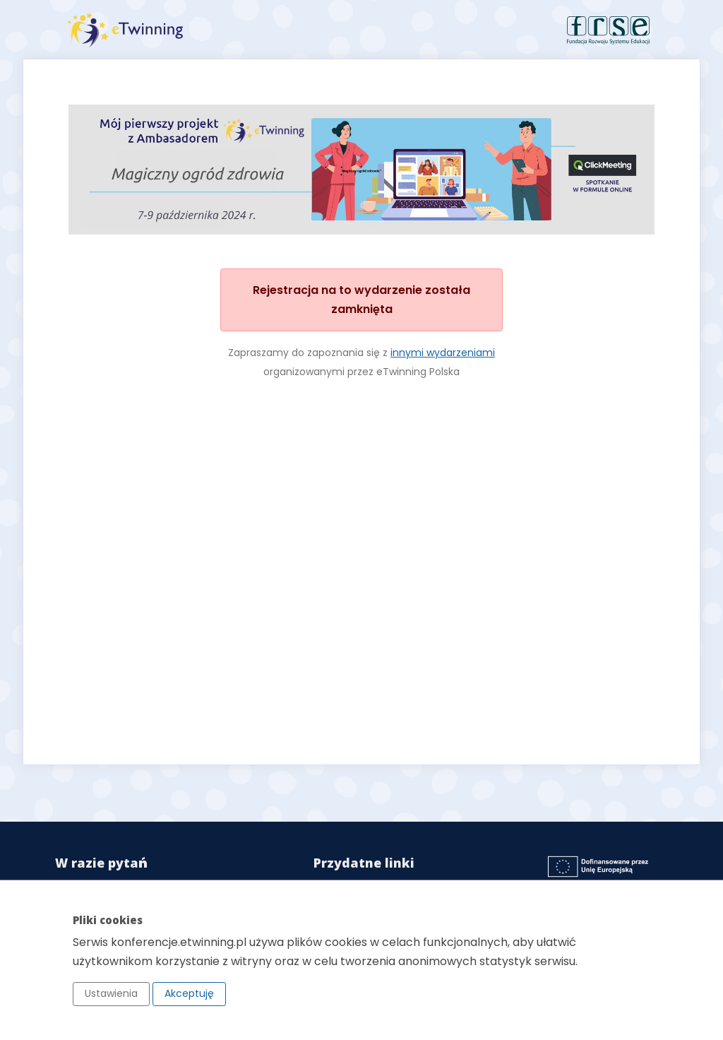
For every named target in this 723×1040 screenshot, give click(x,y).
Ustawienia (111, 993)
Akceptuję (189, 993)
